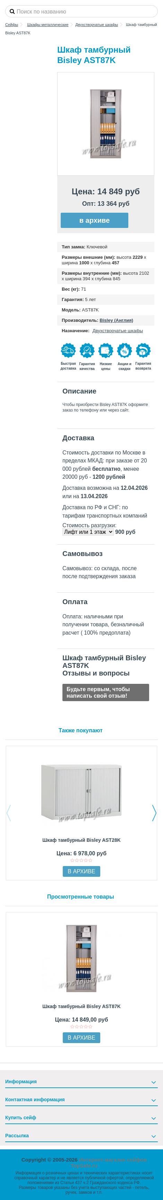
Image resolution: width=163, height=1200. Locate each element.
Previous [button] (8, 813)
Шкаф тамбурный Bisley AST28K (81, 840)
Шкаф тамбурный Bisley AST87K (81, 1006)
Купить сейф (20, 1117)
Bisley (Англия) (116, 320)
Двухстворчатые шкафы (118, 330)
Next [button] (154, 813)
